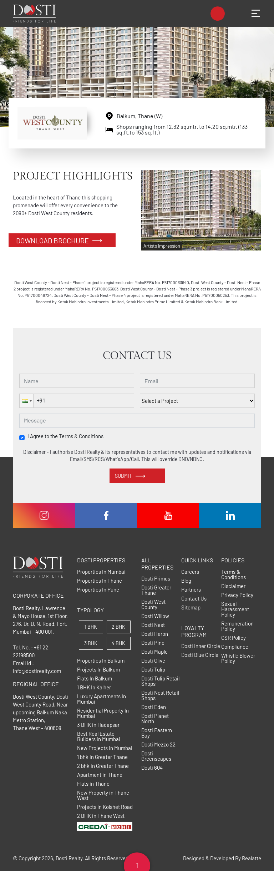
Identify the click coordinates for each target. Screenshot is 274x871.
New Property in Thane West (103, 795)
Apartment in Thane (99, 775)
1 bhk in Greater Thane (102, 757)
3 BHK (90, 643)
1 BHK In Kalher (94, 687)
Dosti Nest (153, 625)
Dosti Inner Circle (200, 646)
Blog (186, 580)
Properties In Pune (98, 589)
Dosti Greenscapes (156, 756)
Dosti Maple (154, 651)
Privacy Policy (237, 595)
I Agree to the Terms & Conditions (65, 436)
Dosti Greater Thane (156, 590)
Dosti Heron (154, 634)
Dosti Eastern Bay (156, 733)
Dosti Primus (155, 578)
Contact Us (194, 598)
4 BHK (118, 643)
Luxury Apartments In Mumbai (101, 699)
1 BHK (91, 627)
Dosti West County (153, 604)
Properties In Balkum (101, 660)
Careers (190, 571)
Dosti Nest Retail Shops (160, 695)
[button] (26, 400)
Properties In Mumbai (101, 571)
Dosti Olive (153, 660)
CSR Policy (233, 637)
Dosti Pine (152, 642)
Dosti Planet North (155, 718)
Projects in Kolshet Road (105, 807)
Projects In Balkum (98, 669)
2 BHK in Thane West (101, 816)
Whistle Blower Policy (238, 658)
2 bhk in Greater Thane (103, 766)
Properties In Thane (99, 580)
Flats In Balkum (94, 678)
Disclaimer (233, 586)
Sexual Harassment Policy (235, 609)
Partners (191, 589)
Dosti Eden (153, 707)
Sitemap (191, 607)
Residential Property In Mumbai (103, 713)
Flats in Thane (93, 783)
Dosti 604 (152, 767)
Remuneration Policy (237, 626)
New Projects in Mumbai (104, 748)
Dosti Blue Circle (199, 655)
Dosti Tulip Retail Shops (160, 681)
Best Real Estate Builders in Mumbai (98, 736)
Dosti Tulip (153, 669)
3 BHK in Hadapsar (98, 725)
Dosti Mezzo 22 (158, 744)
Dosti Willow (155, 616)
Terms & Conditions (233, 574)
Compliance (234, 646)
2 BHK (118, 627)
